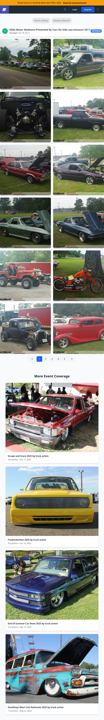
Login (74, 9)
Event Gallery (41, 20)
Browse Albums (62, 20)
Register (88, 9)
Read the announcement (74, 2)
